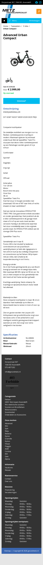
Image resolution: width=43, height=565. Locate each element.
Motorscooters (11, 410)
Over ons (8, 481)
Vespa (7, 444)
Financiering (10, 490)
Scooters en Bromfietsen (14, 407)
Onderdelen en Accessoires (15, 415)
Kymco (7, 441)
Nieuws (8, 470)
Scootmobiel (10, 412)
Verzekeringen (11, 492)
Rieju (7, 431)
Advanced (8, 423)
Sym (6, 428)
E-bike (25, 26)
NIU (6, 426)
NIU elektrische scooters (14, 404)
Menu (12, 20)
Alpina (7, 459)
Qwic (7, 456)
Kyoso (7, 436)
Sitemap (7, 551)
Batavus (8, 433)
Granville (8, 439)
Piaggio (8, 446)
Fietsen (8, 399)
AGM (7, 449)
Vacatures (9, 467)
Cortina (8, 451)
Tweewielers (16, 26)
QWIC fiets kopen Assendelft (16, 402)
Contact (8, 479)
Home (5, 26)
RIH (6, 454)
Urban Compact (9, 29)
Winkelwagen (34, 20)
